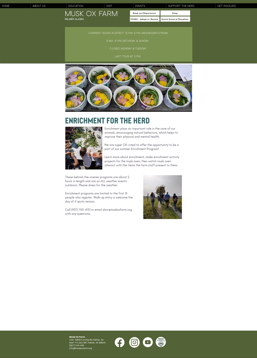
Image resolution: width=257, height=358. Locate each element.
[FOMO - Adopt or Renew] (145, 19)
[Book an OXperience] (145, 13)
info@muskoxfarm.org (80, 348)
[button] (48, 5)
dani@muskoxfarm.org (117, 209)
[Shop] (175, 13)
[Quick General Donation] (175, 19)
